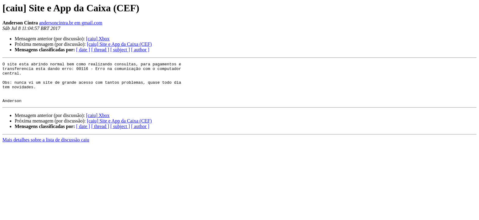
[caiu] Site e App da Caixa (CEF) (119, 44)
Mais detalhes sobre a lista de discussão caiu (45, 148)
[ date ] (83, 49)
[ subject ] (120, 49)
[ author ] (140, 49)
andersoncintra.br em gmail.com (70, 22)
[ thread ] (100, 49)
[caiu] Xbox (98, 38)
